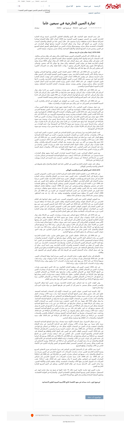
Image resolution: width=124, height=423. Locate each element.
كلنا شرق (62, 6)
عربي (26, 1)
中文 (12, 1)
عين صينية (80, 6)
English (16, 1)
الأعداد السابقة (37, 1)
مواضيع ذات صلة (87, 397)
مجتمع (71, 6)
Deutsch (30, 1)
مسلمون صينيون (87, 13)
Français (21, 1)
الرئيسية (90, 6)
